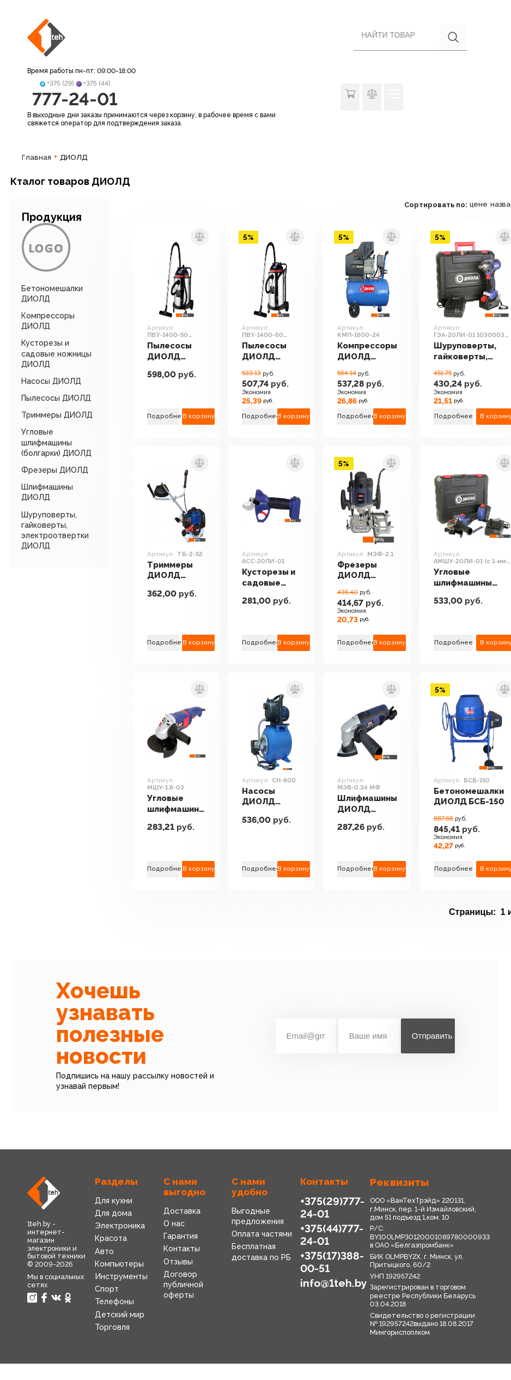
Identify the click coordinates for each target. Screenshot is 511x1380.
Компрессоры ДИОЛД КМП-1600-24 (367, 351)
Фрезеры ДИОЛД (54, 470)
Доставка (181, 1211)
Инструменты (121, 1276)
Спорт (107, 1289)
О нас (174, 1223)
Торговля (112, 1327)
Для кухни (113, 1200)
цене (479, 204)
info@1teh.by (333, 1283)
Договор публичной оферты (183, 1284)
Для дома (113, 1213)
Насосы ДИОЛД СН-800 (258, 796)
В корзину (198, 416)
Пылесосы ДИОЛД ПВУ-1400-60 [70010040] (270, 351)
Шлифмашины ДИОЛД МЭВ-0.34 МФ (367, 803)
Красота (111, 1238)
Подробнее (163, 416)
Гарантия (180, 1236)
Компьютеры (119, 1264)
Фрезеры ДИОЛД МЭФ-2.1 (357, 570)
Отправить (432, 1035)
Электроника (120, 1225)
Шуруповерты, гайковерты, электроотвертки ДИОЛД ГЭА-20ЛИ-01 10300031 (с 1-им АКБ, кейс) (472, 351)
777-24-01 (75, 99)
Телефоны (114, 1301)
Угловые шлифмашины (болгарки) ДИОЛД (56, 442)
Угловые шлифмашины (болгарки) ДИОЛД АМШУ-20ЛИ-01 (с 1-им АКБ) (468, 577)
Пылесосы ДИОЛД (56, 398)
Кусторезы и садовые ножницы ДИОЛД (56, 353)
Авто (104, 1251)
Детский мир (119, 1314)
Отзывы (178, 1261)
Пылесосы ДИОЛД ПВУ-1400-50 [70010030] (175, 351)
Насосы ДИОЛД (51, 381)
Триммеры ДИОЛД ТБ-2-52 (170, 570)
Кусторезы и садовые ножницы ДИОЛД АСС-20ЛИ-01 (271, 577)
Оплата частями (262, 1234)
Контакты (181, 1248)
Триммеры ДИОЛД (57, 415)
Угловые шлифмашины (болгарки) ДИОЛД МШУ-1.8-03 (176, 803)
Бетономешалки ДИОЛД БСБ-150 (469, 796)
